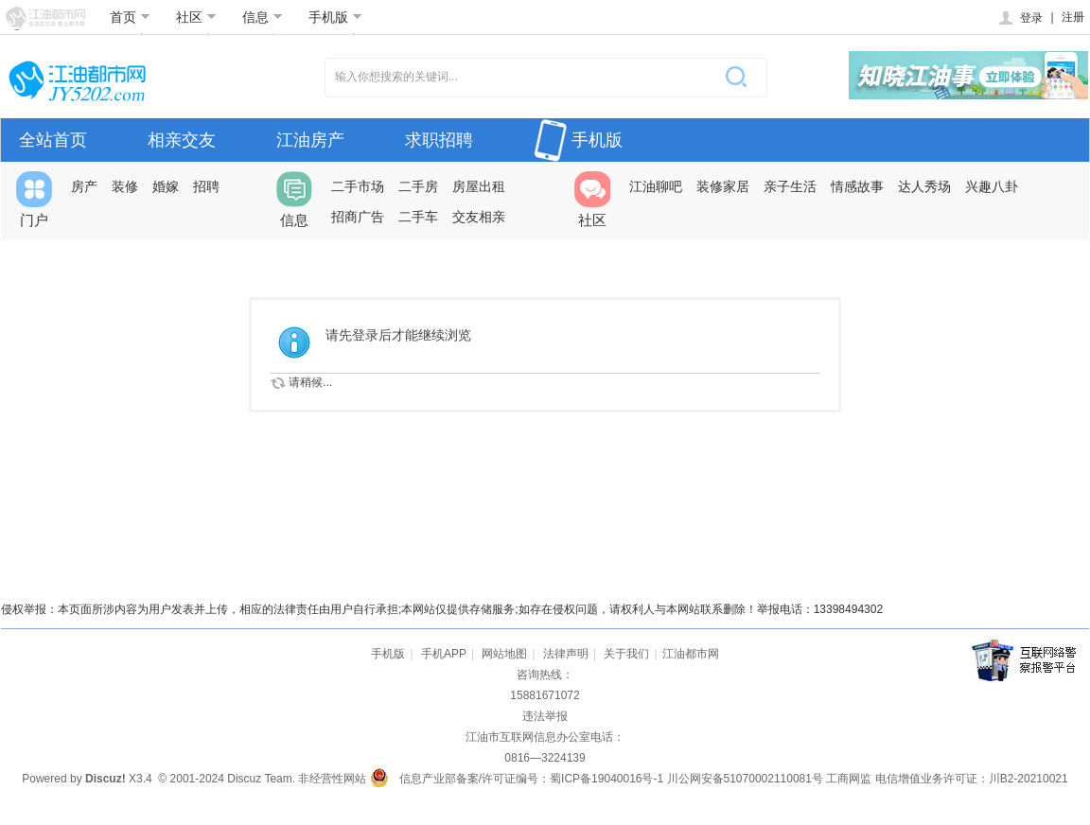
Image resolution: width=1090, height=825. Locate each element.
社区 (196, 17)
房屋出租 (478, 186)
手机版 (335, 17)
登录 (1019, 18)
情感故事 (857, 186)
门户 (34, 199)
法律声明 (566, 653)
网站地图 (504, 653)
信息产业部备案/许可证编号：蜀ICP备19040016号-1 (531, 778)
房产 (84, 186)
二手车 (418, 216)
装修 (125, 186)
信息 (262, 17)
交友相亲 (478, 216)
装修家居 (722, 186)
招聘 (206, 186)
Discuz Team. (261, 778)
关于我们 (626, 653)
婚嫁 (165, 186)
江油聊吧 (655, 186)
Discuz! (105, 778)
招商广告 (357, 216)
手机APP (443, 653)
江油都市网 (690, 653)
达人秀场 (924, 186)
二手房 (418, 186)
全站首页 (53, 140)
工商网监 (848, 778)
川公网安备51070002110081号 (745, 778)
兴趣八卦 (991, 186)
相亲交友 (182, 140)
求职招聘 (439, 140)
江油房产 (310, 140)
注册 (1073, 17)
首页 (130, 17)
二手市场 (357, 186)
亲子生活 (790, 186)
